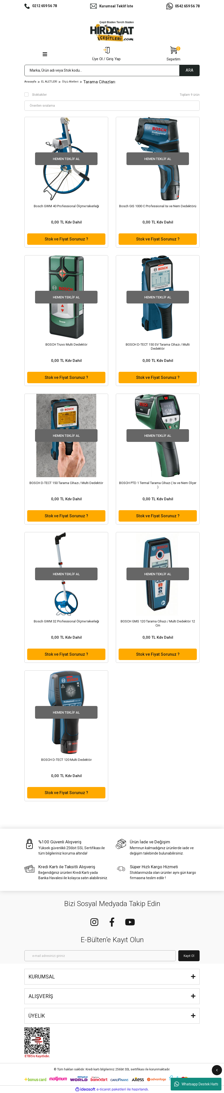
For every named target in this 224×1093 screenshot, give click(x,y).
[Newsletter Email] (100, 955)
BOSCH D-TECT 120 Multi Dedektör (66, 760)
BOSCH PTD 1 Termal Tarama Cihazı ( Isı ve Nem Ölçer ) (157, 485)
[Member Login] (106, 54)
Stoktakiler (39, 95)
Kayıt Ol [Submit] (189, 956)
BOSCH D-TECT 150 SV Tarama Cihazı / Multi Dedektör (158, 346)
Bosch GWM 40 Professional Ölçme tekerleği (66, 206)
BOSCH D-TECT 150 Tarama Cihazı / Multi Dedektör (66, 483)
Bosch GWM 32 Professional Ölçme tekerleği (66, 621)
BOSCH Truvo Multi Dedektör (66, 344)
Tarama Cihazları (99, 81)
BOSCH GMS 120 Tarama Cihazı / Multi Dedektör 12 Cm (158, 623)
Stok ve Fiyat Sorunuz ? (66, 239)
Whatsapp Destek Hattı (196, 1084)
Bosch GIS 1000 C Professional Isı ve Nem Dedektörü (157, 206)
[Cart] (173, 54)
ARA (189, 70)
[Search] (112, 70)
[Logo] (112, 31)
